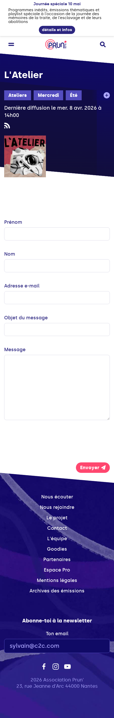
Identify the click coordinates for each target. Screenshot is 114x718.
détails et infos (57, 29)
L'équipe (57, 539)
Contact (57, 528)
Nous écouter (57, 497)
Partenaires (57, 559)
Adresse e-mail (21, 286)
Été (73, 95)
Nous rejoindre (57, 507)
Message (15, 349)
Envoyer (93, 467)
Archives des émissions (57, 591)
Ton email (57, 634)
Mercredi (48, 95)
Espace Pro (57, 570)
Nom (9, 254)
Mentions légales (57, 580)
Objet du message (26, 318)
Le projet (57, 518)
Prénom (13, 222)
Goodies (57, 549)
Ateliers (17, 95)
